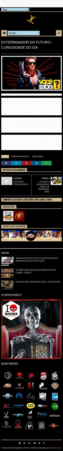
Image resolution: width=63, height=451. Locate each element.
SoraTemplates (16, 448)
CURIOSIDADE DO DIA (20, 156)
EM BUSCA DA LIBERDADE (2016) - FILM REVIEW (38, 282)
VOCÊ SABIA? (38, 156)
